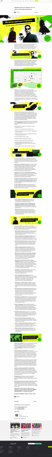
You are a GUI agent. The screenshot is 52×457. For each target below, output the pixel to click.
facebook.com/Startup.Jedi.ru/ (22, 406)
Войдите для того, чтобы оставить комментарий (20, 418)
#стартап (30, 393)
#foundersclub (16, 393)
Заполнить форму (36, 448)
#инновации (22, 393)
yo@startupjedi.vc (10, 449)
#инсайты (26, 393)
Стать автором (10, 448)
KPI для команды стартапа (36, 429)
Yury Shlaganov (25, 437)
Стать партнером (28, 448)
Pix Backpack (19, 347)
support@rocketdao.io (2, 449)
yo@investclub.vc (27, 449)
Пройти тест (1, 448)
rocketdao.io (1, 446)
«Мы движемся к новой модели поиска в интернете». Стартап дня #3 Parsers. (15, 431)
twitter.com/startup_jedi (20, 409)
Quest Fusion (20, 122)
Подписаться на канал (20, 448)
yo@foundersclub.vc (19, 449)
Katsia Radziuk (18, 396)
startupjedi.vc (10, 446)
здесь (36, 96)
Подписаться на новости (38, 443)
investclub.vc (27, 446)
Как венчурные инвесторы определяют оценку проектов (25, 430)
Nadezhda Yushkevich (36, 435)
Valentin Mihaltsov (14, 437)
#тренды (34, 393)
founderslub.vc (19, 446)
